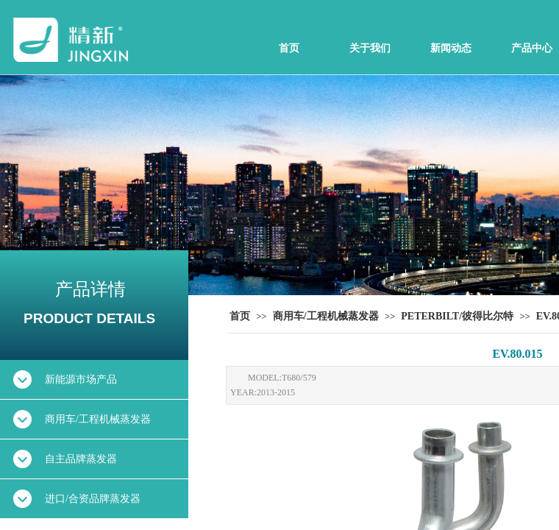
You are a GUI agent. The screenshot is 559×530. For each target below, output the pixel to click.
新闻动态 (450, 48)
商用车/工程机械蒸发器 (326, 316)
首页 (289, 48)
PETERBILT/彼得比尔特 (457, 316)
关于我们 (370, 48)
